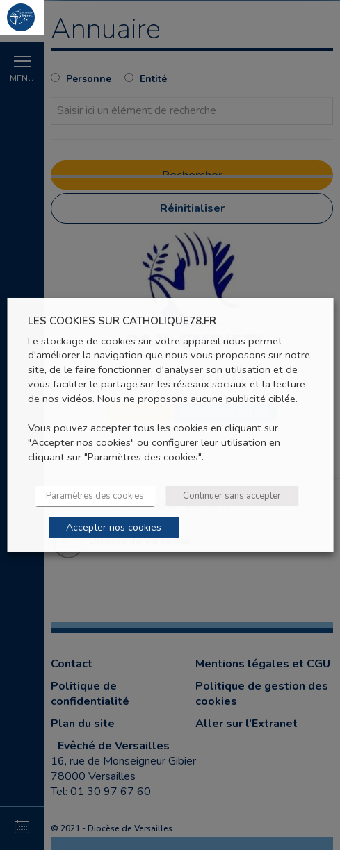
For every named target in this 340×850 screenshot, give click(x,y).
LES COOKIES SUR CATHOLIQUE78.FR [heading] (122, 321)
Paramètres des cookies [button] (95, 496)
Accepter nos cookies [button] (113, 527)
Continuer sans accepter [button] (232, 496)
